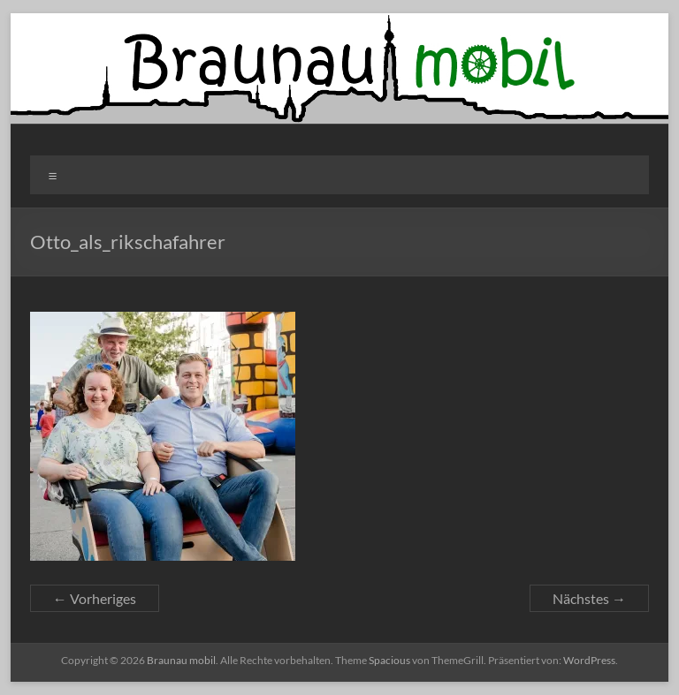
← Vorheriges (94, 598)
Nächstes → (589, 598)
